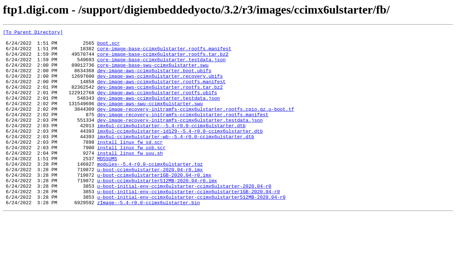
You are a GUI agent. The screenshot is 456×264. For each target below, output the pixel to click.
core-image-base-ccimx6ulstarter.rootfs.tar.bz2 (162, 59)
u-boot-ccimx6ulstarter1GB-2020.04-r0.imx (154, 204)
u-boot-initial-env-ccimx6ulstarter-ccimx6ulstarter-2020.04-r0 (184, 217)
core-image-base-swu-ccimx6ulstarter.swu (152, 72)
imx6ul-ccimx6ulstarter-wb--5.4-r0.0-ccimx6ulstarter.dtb (175, 158)
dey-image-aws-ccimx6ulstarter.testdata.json (158, 112)
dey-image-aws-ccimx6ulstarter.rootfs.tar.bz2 (160, 99)
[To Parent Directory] (33, 33)
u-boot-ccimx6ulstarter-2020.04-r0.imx (150, 198)
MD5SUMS (107, 185)
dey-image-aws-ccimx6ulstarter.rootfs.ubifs (157, 105)
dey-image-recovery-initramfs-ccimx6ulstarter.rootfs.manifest (182, 132)
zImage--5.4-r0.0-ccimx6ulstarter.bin (148, 237)
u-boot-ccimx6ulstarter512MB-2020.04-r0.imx (157, 211)
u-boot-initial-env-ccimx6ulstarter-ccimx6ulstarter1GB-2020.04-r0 (188, 224)
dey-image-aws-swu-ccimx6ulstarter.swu (150, 118)
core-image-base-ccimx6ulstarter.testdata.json (161, 66)
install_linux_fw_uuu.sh (129, 178)
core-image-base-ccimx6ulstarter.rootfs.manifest (164, 53)
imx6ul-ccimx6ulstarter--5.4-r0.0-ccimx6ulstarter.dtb (171, 145)
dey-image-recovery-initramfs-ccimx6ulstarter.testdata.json (179, 138)
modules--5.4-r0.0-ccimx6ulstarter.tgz (150, 191)
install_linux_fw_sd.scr (129, 165)
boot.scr (108, 46)
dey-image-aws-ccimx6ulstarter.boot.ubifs (154, 79)
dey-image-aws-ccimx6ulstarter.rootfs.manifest (161, 92)
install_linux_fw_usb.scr (131, 171)
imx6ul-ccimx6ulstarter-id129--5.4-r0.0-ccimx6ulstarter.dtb (179, 151)
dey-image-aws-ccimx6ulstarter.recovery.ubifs (160, 85)
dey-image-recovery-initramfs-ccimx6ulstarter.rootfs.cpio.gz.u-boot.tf (195, 125)
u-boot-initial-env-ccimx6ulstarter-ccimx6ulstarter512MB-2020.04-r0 (191, 231)
